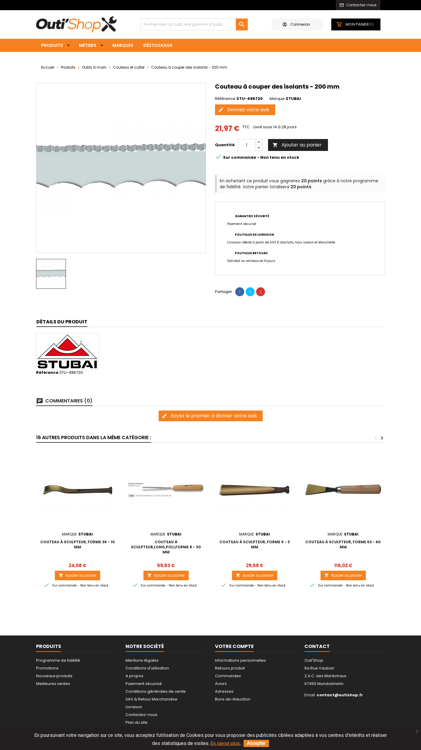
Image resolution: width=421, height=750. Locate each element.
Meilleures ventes (53, 683)
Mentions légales (142, 660)
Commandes (228, 676)
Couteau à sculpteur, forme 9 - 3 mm (254, 544)
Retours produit (230, 668)
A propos (134, 676)
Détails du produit (61, 321)
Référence (225, 98)
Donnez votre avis (243, 109)
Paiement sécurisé (144, 683)
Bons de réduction (232, 699)
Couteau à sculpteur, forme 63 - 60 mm (343, 544)
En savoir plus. (225, 743)
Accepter (256, 743)
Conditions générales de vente (156, 691)
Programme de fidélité (58, 660)
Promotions (47, 668)
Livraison (134, 707)
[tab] (62, 322)
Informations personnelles (240, 660)
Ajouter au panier (297, 144)
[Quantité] (247, 145)
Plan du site (137, 722)
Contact (317, 646)
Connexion (296, 24)
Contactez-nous (141, 714)
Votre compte (234, 646)
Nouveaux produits (54, 676)
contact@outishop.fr (340, 695)
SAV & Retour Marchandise (151, 699)
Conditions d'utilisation (147, 668)
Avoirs (221, 683)
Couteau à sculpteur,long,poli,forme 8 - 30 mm (166, 547)
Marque (277, 98)
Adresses (224, 691)
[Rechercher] (194, 24)
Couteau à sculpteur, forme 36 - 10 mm (77, 544)
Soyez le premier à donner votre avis (209, 415)
